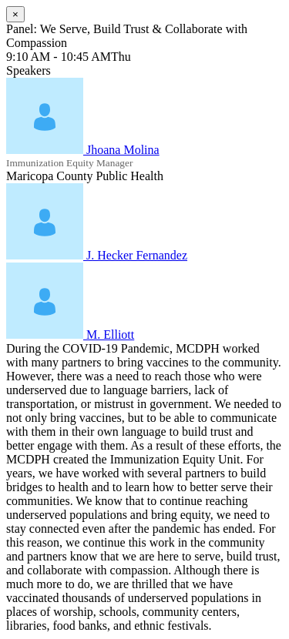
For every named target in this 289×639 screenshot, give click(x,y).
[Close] (15, 14)
